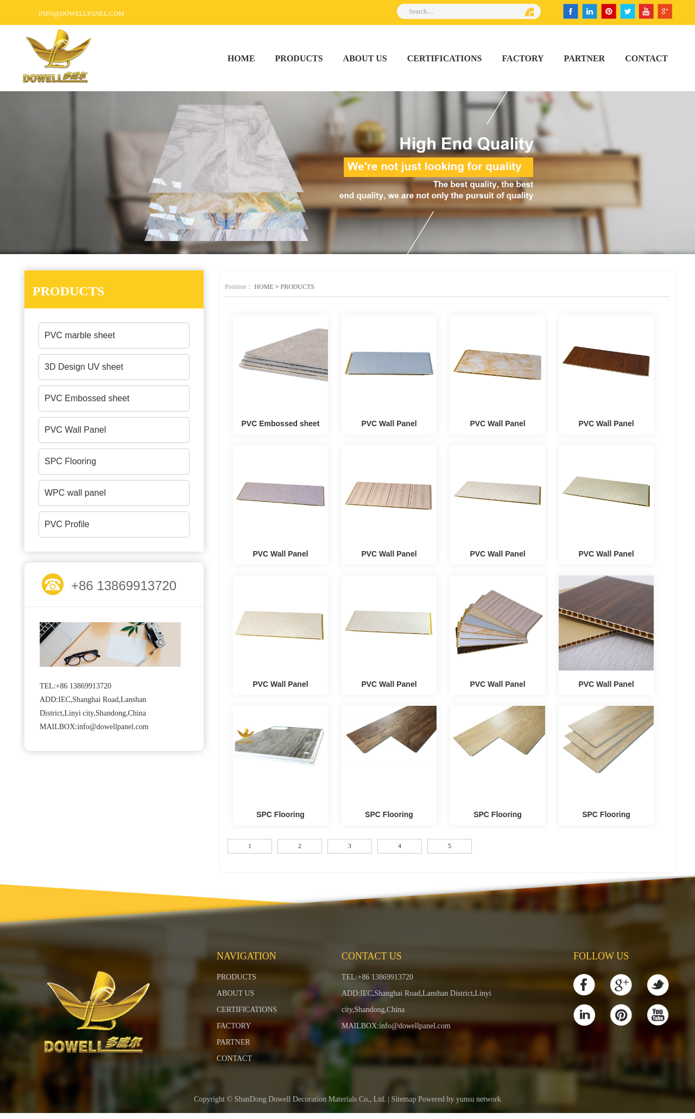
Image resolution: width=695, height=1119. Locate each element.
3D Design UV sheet (84, 366)
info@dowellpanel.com (81, 13)
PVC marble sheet (80, 335)
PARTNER (584, 58)
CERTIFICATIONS (444, 58)
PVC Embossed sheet (87, 398)
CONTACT (646, 58)
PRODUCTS (299, 58)
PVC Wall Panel (75, 429)
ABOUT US (365, 58)
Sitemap (403, 1105)
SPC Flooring (70, 461)
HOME (241, 58)
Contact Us (372, 956)
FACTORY (523, 58)
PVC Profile (67, 524)
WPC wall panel (75, 492)
